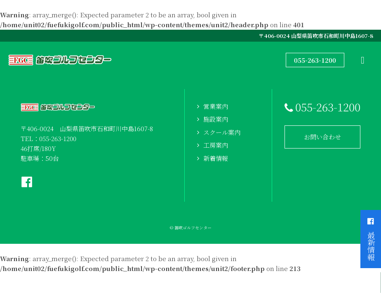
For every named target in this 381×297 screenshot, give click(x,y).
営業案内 (215, 106)
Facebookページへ (27, 182)
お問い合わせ (322, 136)
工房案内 (215, 145)
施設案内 (215, 119)
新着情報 (215, 158)
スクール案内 (221, 132)
